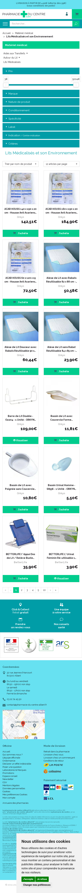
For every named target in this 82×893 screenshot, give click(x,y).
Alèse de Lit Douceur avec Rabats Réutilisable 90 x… (20, 349)
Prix (9, 71)
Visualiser (20, 440)
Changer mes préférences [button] (37, 885)
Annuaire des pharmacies (15, 803)
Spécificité (13, 119)
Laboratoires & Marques (14, 770)
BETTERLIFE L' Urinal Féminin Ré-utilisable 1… (61, 556)
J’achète (20, 233)
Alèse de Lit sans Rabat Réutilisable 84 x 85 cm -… (61, 349)
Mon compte (9, 797)
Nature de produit (17, 102)
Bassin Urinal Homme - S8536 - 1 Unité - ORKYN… (61, 487)
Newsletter (8, 779)
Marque (11, 94)
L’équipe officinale (11, 757)
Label (10, 127)
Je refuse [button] (42, 879)
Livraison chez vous (53, 754)
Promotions (8, 773)
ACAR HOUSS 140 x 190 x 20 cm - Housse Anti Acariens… (20, 211)
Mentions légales (11, 785)
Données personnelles (14, 788)
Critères (11, 144)
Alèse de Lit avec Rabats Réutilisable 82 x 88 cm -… (61, 280)
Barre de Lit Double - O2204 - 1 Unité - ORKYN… (20, 418)
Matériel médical (24, 33)
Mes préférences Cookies (15, 794)
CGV (5, 782)
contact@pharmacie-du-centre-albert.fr (27, 704)
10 (44, 590)
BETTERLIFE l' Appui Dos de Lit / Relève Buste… (20, 556)
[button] (21, 164)
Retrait (21, 608)
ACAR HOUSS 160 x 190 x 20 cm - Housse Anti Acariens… (61, 211)
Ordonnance (9, 760)
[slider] (6, 85)
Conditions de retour (54, 760)
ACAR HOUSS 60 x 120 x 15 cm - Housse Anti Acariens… (20, 280)
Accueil (7, 33)
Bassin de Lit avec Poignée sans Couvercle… (20, 487)
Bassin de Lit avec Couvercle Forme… (61, 418)
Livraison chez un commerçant (59, 757)
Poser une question (12, 767)
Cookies (6, 791)
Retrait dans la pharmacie (56, 751)
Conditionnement (17, 110)
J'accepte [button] (28, 879)
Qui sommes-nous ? (12, 754)
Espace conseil (10, 776)
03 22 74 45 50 (14, 699)
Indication (22, 135)
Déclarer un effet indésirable (17, 763)
